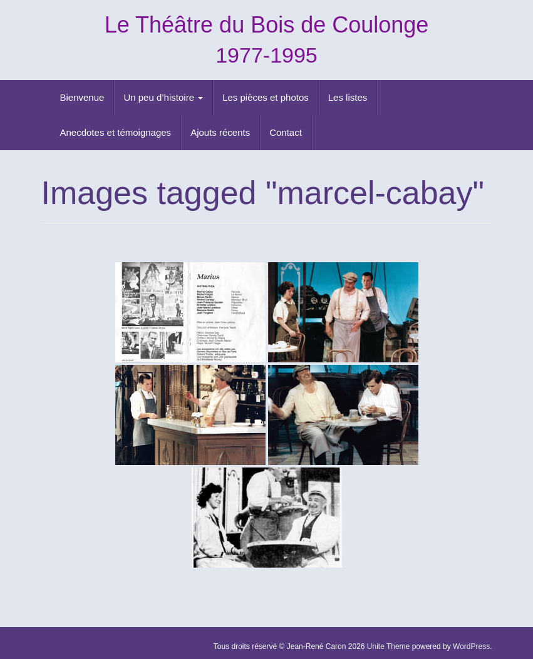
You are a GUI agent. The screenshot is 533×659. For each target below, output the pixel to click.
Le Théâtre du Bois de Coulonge (267, 25)
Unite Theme (388, 646)
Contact (285, 132)
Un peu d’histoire (163, 97)
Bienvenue (82, 97)
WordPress (471, 646)
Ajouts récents (220, 132)
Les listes (348, 97)
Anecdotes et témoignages (116, 132)
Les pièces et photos (265, 97)
